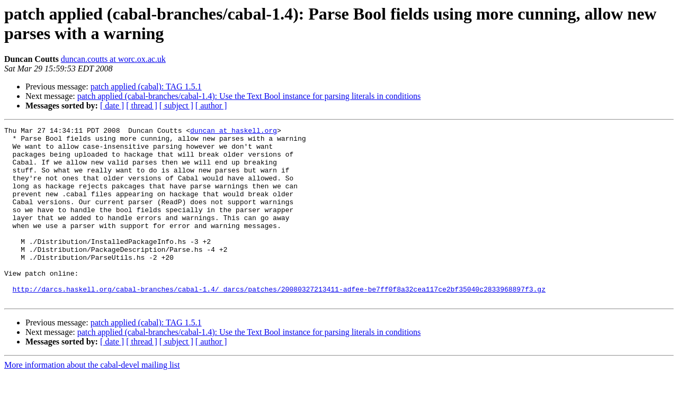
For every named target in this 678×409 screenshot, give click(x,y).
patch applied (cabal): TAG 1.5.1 (146, 86)
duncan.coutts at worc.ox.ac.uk (113, 58)
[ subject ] (176, 105)
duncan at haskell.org (233, 132)
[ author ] (211, 105)
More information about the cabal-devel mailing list (92, 399)
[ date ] (112, 105)
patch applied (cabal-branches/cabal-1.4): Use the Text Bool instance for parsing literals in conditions (249, 96)
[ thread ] (141, 105)
